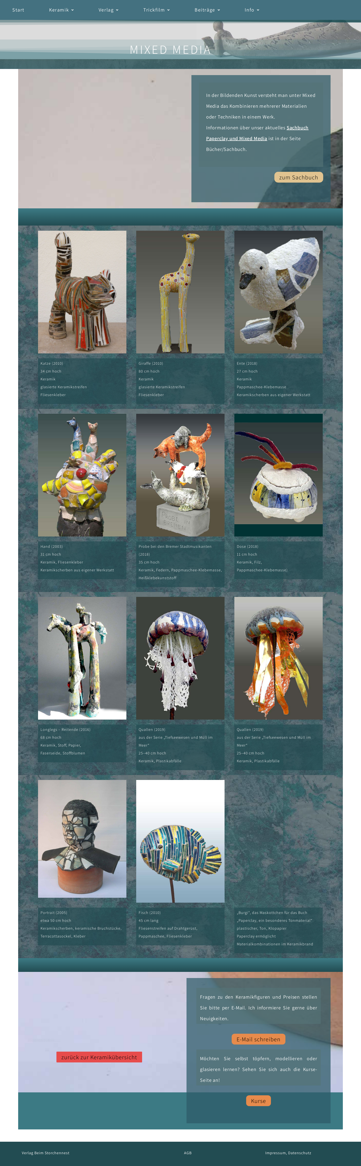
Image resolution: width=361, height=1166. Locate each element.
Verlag (109, 10)
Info (252, 10)
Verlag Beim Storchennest (45, 1152)
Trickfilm (156, 10)
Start (18, 10)
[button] (61, 10)
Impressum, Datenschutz (288, 1152)
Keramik (61, 10)
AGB (188, 1152)
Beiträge (207, 10)
